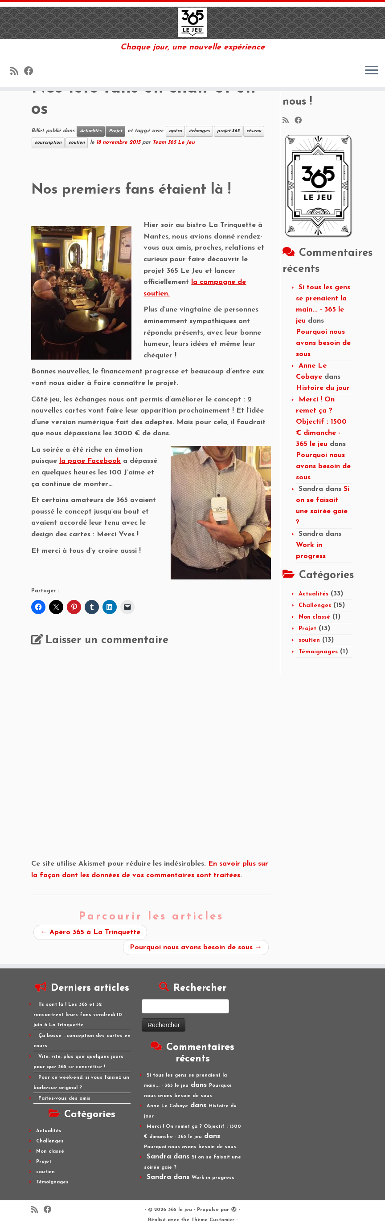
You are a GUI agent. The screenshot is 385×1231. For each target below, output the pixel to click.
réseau (253, 131)
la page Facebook (90, 461)
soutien (77, 142)
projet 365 (228, 131)
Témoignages (318, 652)
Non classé (314, 617)
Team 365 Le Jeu (173, 142)
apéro (175, 131)
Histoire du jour (323, 388)
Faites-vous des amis (64, 1098)
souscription (48, 142)
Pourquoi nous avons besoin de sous (196, 947)
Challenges (315, 605)
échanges (199, 131)
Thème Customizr (212, 1220)
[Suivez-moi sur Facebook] (31, 72)
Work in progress (213, 1177)
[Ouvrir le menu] (371, 70)
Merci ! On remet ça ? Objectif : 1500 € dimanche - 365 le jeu (321, 422)
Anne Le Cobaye (167, 1106)
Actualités (91, 131)
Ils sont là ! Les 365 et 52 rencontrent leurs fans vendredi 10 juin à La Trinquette (77, 1015)
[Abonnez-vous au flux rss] (17, 72)
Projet (115, 131)
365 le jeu (180, 1209)
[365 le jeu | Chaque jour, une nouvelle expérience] (192, 23)
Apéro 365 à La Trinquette (90, 932)
